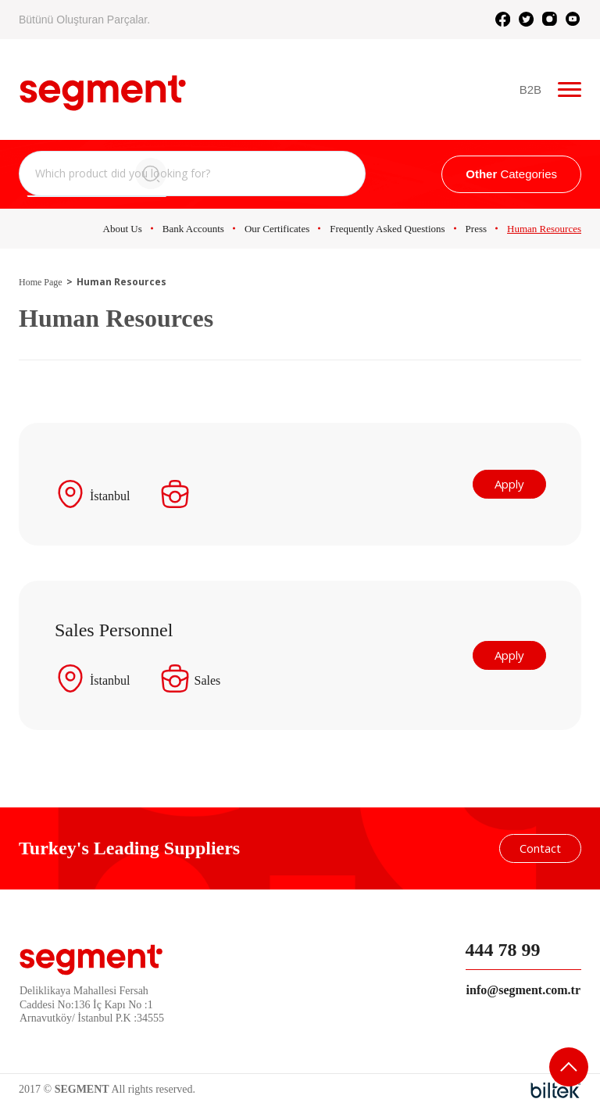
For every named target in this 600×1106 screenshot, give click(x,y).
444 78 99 (503, 950)
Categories (511, 174)
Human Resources (544, 228)
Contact (540, 848)
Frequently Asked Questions (387, 228)
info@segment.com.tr (523, 990)
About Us (122, 228)
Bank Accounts (193, 228)
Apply (511, 484)
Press (476, 228)
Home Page (40, 282)
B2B (531, 89)
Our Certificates (277, 228)
